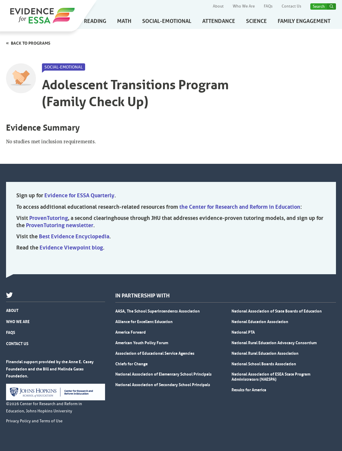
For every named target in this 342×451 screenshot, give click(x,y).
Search (319, 6)
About (218, 6)
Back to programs (30, 43)
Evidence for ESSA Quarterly (79, 195)
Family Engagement (304, 21)
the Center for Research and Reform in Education (239, 207)
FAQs (268, 6)
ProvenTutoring (48, 218)
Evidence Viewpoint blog (71, 247)
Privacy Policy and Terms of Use (34, 421)
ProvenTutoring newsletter (59, 225)
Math (124, 21)
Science (256, 21)
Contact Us (291, 6)
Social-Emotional (166, 21)
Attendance (218, 21)
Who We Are (244, 6)
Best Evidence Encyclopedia (74, 236)
